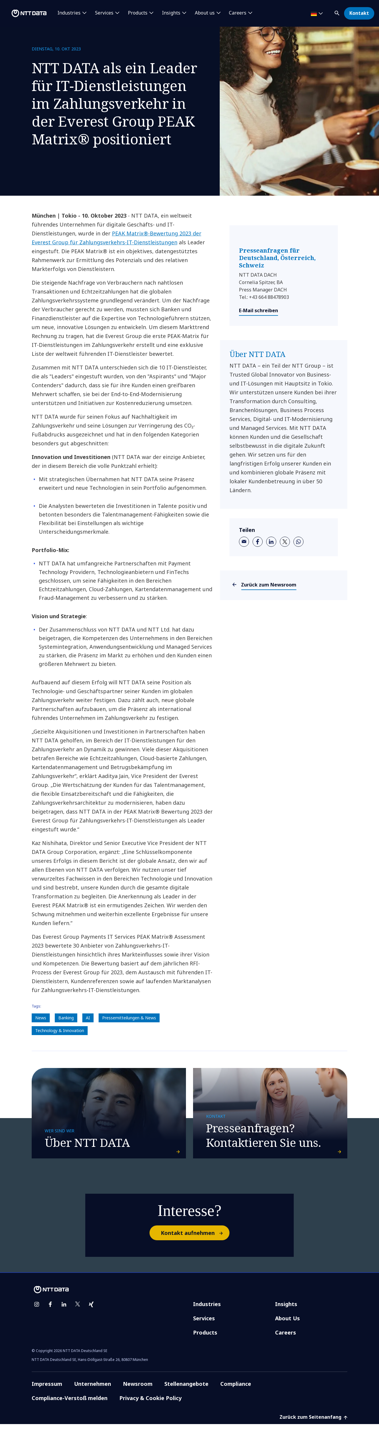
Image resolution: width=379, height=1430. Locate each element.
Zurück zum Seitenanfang (313, 1423)
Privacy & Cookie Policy (150, 1403)
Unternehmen (92, 1389)
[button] (338, 12)
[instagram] (37, 1310)
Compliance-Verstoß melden (69, 1403)
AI (88, 1018)
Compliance (235, 1389)
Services (204, 1324)
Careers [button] (237, 13)
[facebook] (258, 542)
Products (205, 1338)
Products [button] (137, 13)
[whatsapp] (298, 542)
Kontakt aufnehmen (195, 1239)
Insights (286, 1309)
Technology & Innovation (59, 1030)
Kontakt (359, 13)
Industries (207, 1309)
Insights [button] (171, 13)
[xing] (91, 1310)
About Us (287, 1324)
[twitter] (285, 542)
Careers (285, 1338)
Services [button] (104, 13)
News (40, 1018)
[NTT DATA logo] (24, 13)
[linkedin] (271, 542)
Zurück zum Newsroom (268, 584)
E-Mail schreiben (258, 310)
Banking (66, 1018)
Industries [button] (69, 13)
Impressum (47, 1389)
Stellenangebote (186, 1389)
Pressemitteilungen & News (129, 1018)
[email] (244, 542)
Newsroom (137, 1389)
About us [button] (205, 13)
